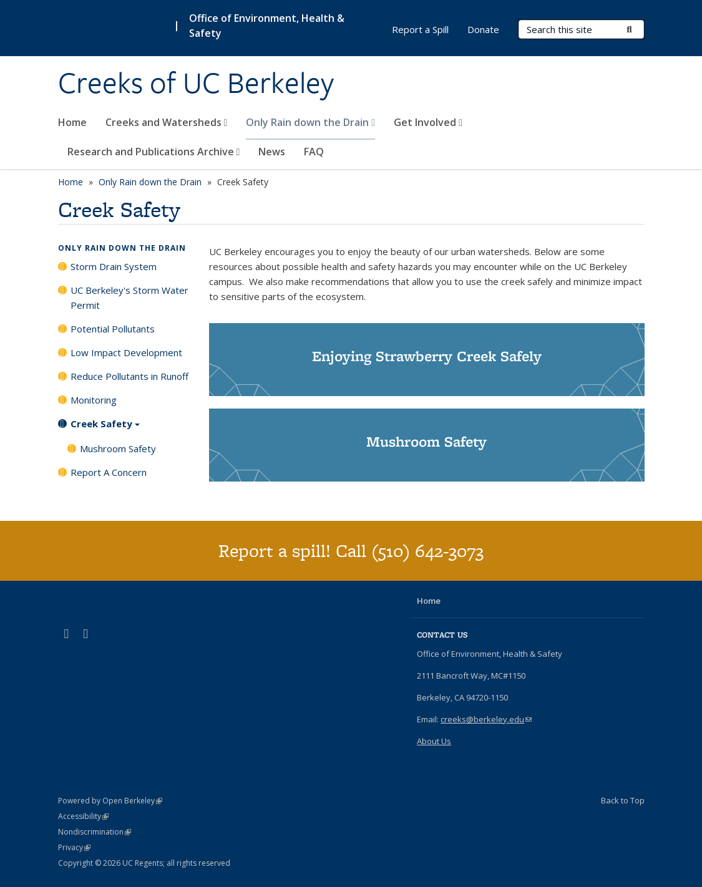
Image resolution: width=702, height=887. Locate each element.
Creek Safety (105, 428)
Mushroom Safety (118, 448)
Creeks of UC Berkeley (196, 83)
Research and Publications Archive (153, 151)
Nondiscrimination (94, 831)
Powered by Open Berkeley (110, 800)
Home (72, 122)
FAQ (314, 151)
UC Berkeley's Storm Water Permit (129, 297)
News (271, 151)
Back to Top (623, 800)
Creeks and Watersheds (166, 122)
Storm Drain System (114, 266)
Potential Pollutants (113, 328)
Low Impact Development (126, 352)
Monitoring (94, 400)
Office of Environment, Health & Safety (266, 25)
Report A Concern (109, 472)
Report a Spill (420, 29)
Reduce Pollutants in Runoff (129, 376)
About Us (434, 741)
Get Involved (428, 122)
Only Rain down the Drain (310, 122)
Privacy (74, 847)
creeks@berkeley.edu (486, 719)
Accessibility (83, 816)
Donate (483, 29)
